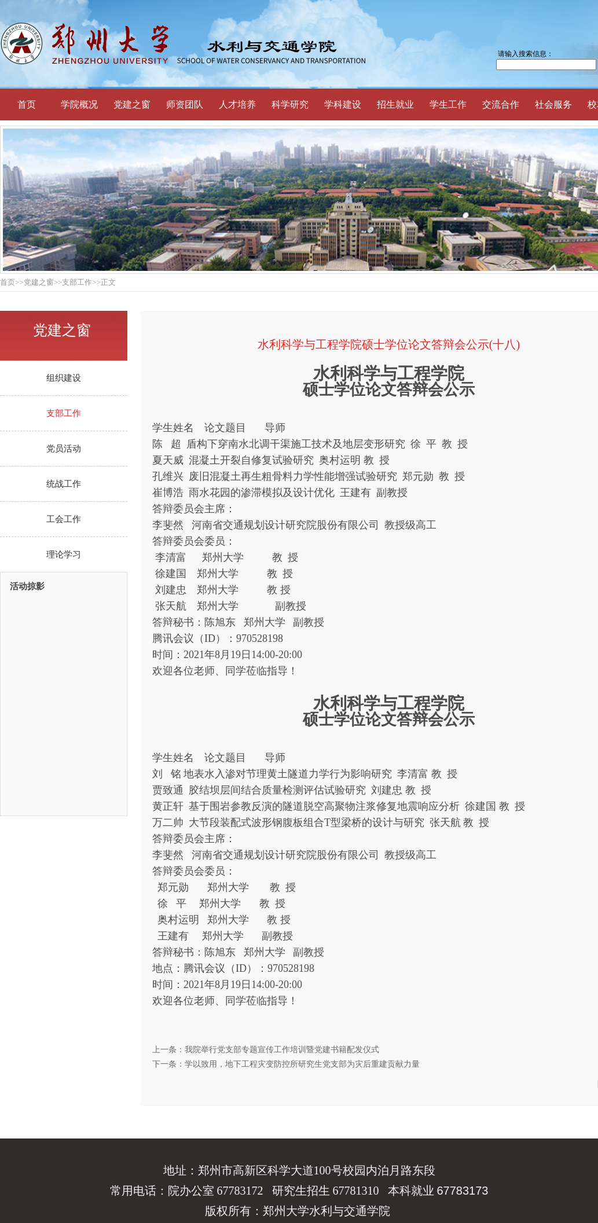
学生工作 (448, 104)
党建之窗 (132, 104)
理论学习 (63, 554)
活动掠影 (27, 586)
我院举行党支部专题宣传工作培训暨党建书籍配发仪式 (282, 1049)
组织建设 (63, 378)
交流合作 (500, 104)
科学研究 (290, 104)
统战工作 (63, 484)
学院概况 (79, 104)
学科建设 (342, 104)
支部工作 (63, 413)
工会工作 (63, 519)
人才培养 (237, 104)
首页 (26, 104)
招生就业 (395, 104)
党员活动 (63, 448)
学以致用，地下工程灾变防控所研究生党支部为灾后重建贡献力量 (302, 1064)
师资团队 (184, 104)
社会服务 (553, 104)
